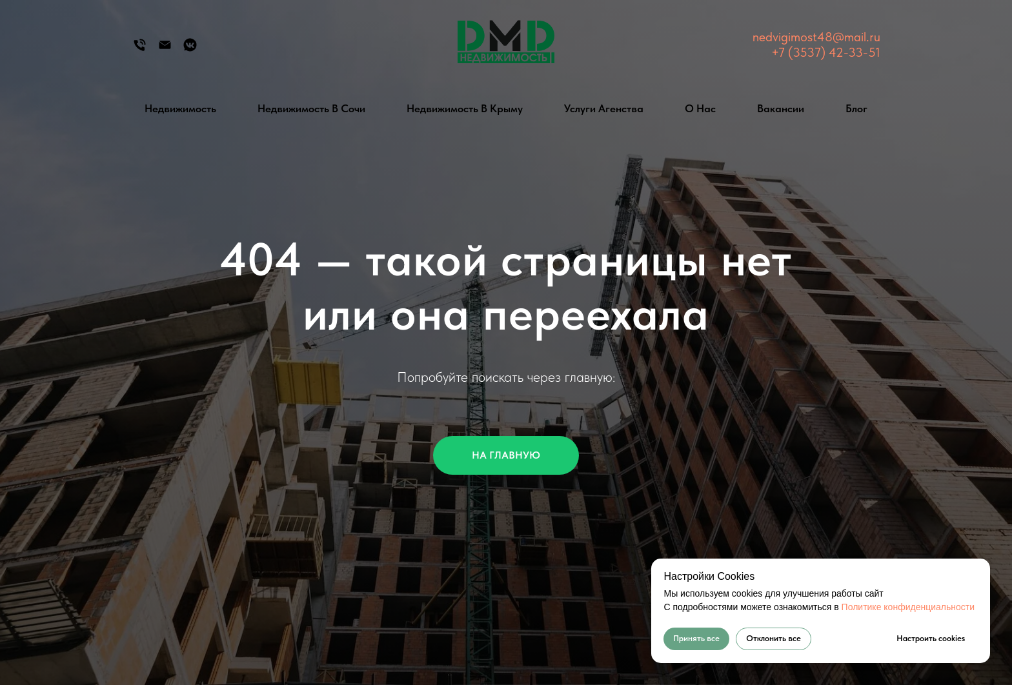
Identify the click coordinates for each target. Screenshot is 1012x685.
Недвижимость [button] (180, 108)
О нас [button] (700, 108)
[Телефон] (140, 49)
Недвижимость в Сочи (311, 108)
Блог (856, 108)
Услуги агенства (603, 108)
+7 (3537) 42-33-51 (825, 52)
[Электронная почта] (165, 49)
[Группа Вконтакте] (190, 49)
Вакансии (780, 108)
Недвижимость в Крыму (465, 108)
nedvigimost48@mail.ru (816, 37)
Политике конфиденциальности (908, 607)
